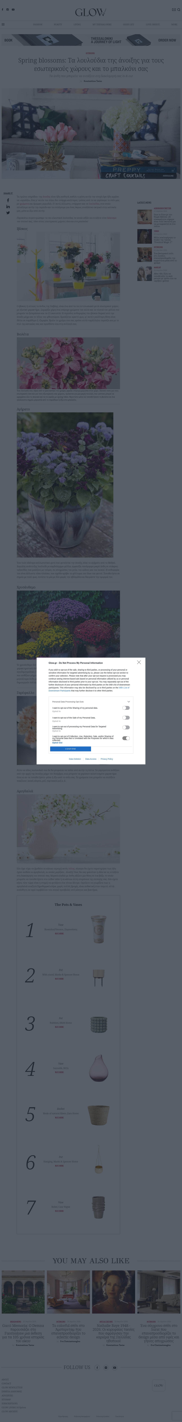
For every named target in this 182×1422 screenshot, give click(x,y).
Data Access (90, 759)
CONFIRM (70, 749)
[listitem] (91, 701)
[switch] (126, 708)
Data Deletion (75, 759)
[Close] (140, 663)
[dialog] (91, 711)
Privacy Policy (107, 759)
